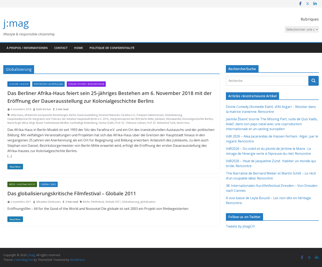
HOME (78, 48)
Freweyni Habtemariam (150, 115)
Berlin (72, 115)
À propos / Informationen (27, 48)
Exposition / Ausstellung (48, 84)
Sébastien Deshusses (48, 201)
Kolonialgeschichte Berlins (197, 119)
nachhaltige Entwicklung (83, 123)
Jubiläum (160, 119)
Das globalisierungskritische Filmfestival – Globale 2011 (71, 193)
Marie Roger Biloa (17, 123)
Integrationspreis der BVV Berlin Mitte (132, 119)
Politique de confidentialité (112, 48)
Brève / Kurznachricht (22, 184)
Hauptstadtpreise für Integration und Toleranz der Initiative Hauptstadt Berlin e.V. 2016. (58, 119)
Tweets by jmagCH (240, 226)
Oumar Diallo (106, 123)
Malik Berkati (43, 109)
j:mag (16, 23)
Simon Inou (183, 123)
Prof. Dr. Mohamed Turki (161, 123)
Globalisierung (173, 115)
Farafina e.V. (128, 115)
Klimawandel (173, 119)
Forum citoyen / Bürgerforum (86, 84)
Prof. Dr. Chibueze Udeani (130, 123)
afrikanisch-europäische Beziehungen (46, 115)
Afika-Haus (17, 115)
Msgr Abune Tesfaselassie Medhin (49, 123)
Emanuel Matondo (109, 115)
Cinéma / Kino (48, 184)
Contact (61, 48)
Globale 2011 (113, 201)
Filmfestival (97, 201)
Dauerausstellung (87, 115)
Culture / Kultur (19, 84)
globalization (147, 201)
